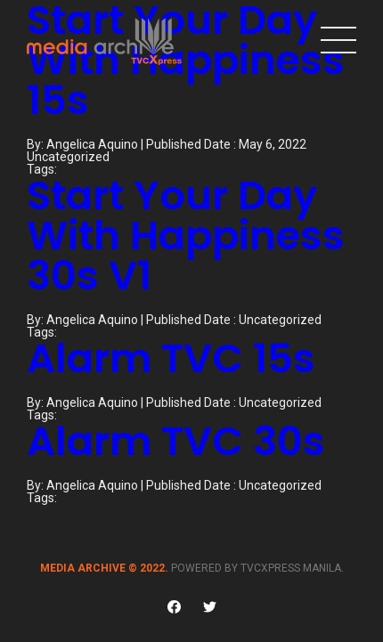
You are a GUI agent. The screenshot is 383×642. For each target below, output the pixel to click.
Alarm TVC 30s (176, 441)
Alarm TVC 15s (171, 358)
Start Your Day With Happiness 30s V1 (186, 235)
